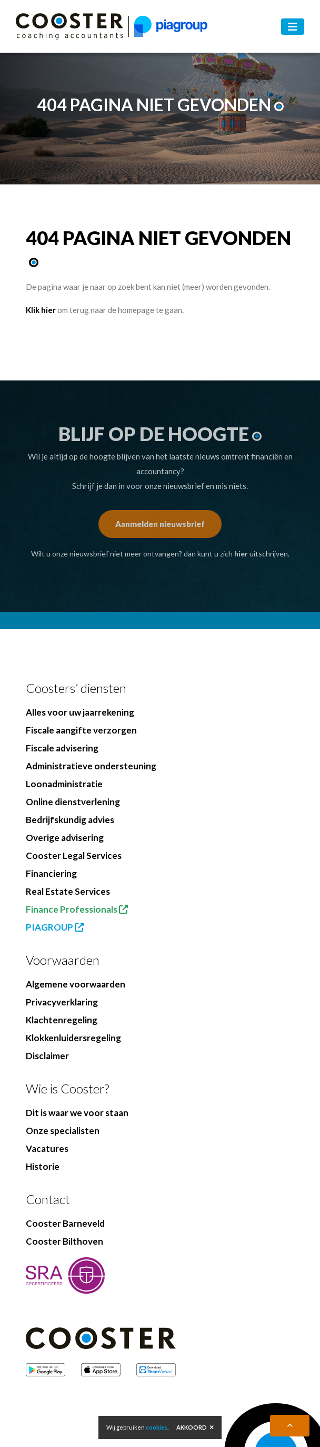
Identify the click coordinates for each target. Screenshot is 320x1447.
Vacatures (47, 1148)
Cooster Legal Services (74, 855)
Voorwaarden (62, 959)
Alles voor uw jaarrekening (80, 712)
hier (241, 553)
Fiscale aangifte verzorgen (81, 730)
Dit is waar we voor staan (77, 1112)
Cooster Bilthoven (64, 1241)
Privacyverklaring (62, 1002)
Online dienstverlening (73, 801)
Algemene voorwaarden (75, 984)
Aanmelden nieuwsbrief (160, 524)
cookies (156, 1427)
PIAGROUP (55, 927)
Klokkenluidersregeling (73, 1037)
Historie (42, 1166)
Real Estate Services (68, 891)
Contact (48, 1199)
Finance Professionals (77, 909)
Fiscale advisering (62, 748)
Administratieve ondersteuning (91, 765)
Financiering (51, 873)
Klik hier (41, 310)
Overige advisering (65, 837)
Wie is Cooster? (67, 1088)
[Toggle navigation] (292, 26)
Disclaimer (47, 1055)
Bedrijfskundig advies (70, 819)
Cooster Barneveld (65, 1223)
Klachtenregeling (61, 1019)
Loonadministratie (64, 783)
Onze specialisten (62, 1130)
